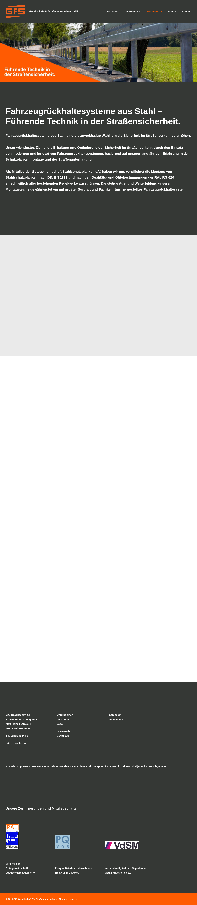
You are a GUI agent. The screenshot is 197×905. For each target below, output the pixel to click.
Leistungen (154, 11)
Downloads (63, 731)
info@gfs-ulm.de (16, 743)
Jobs (172, 11)
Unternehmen (132, 11)
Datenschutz (115, 719)
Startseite (112, 11)
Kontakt (186, 11)
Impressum (114, 714)
